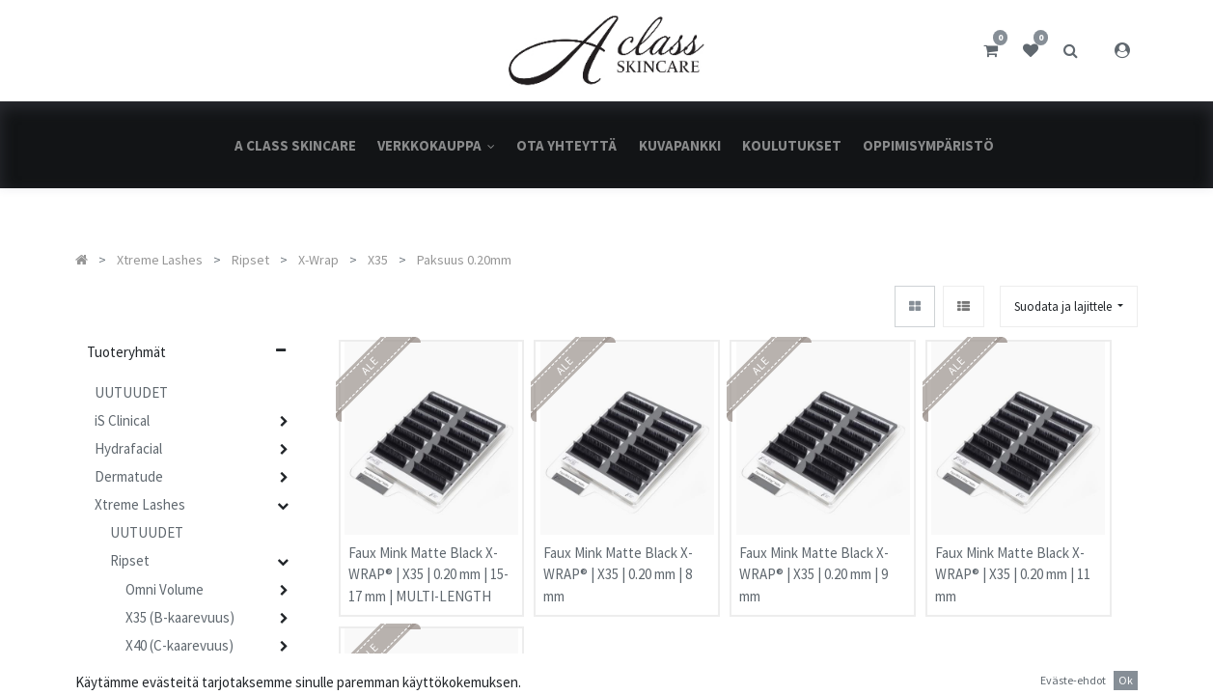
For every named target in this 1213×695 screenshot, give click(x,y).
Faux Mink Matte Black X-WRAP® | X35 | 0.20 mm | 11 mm (1012, 554)
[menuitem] (294, 145)
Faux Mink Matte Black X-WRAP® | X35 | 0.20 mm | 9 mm (814, 554)
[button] (1069, 306)
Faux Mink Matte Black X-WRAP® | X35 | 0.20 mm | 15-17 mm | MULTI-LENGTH (428, 554)
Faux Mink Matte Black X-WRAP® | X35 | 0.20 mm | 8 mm (618, 554)
